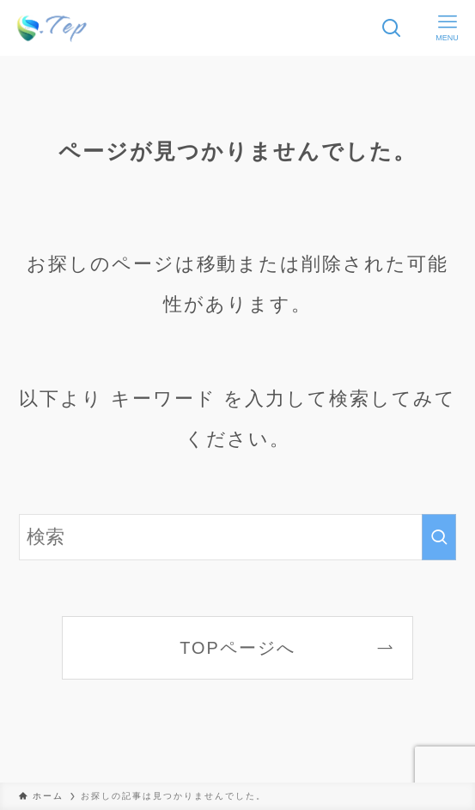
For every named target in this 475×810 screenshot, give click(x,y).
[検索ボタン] (391, 28)
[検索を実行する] (439, 537)
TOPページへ (237, 647)
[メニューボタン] (447, 28)
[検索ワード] (237, 537)
